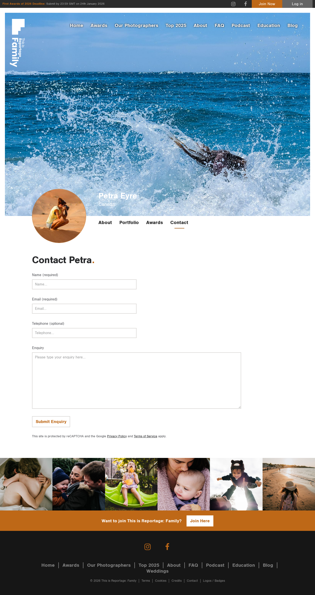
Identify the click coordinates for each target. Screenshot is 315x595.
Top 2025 (176, 25)
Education (268, 25)
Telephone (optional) (48, 324)
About (200, 25)
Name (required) (45, 275)
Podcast (241, 25)
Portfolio (129, 223)
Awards (99, 25)
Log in (297, 4)
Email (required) (44, 299)
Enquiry (38, 348)
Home (76, 25)
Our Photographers (136, 25)
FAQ (219, 25)
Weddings (157, 571)
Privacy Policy (117, 436)
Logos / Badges (214, 581)
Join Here (200, 521)
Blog (292, 25)
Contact (179, 223)
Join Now (267, 4)
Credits (177, 581)
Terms (146, 581)
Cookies (160, 581)
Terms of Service (145, 436)
